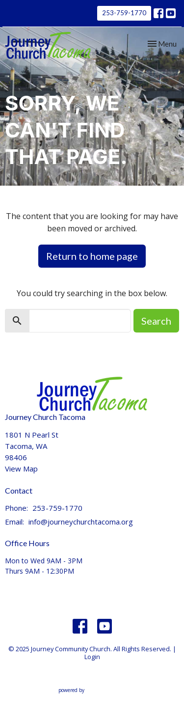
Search (156, 321)
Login (92, 656)
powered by (92, 690)
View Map (21, 468)
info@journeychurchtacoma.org (80, 521)
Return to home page (92, 256)
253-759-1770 (124, 13)
